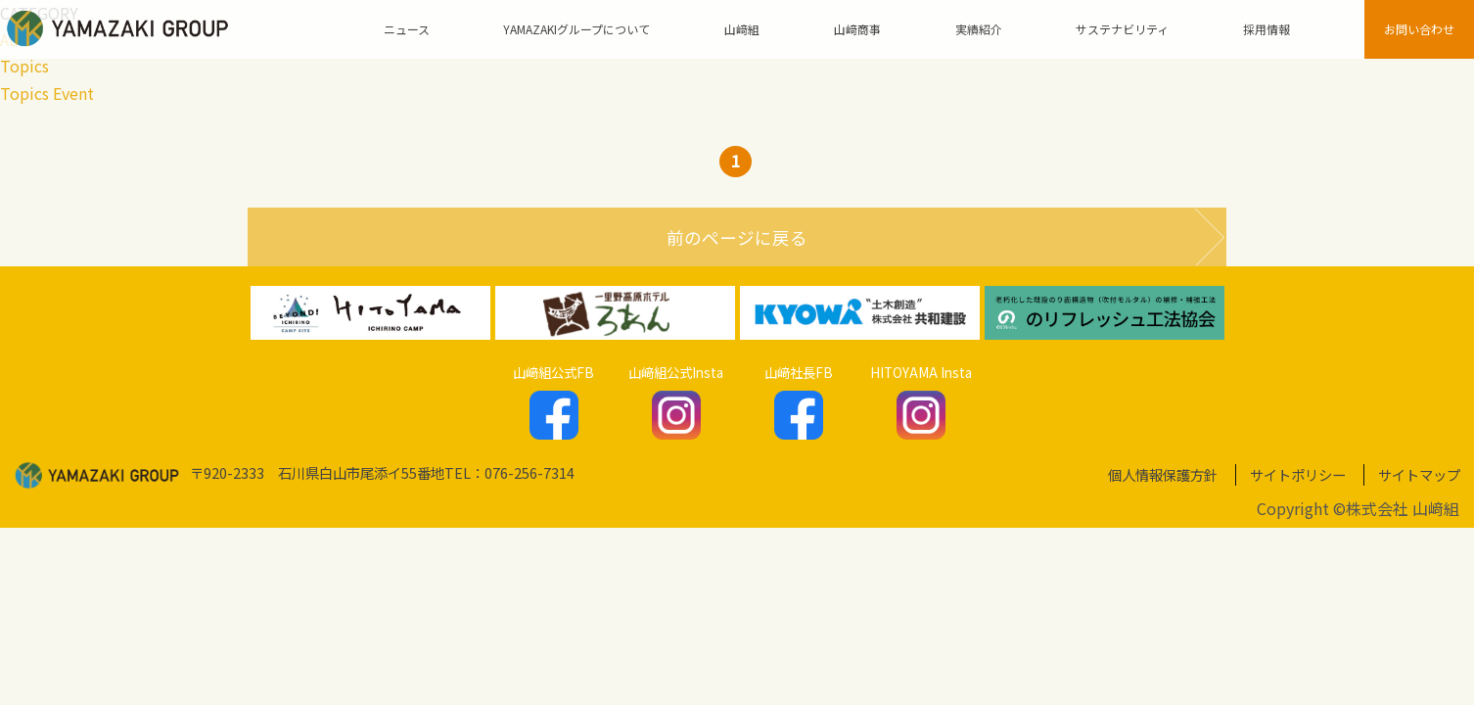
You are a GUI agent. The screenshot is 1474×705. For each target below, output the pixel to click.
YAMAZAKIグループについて (576, 29)
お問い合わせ (1419, 29)
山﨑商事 (857, 29)
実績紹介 (978, 29)
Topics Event (47, 93)
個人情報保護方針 (1163, 474)
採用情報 (1266, 29)
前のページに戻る (737, 237)
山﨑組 (742, 29)
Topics (24, 65)
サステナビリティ (1122, 29)
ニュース (407, 29)
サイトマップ (1419, 474)
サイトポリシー (1298, 474)
